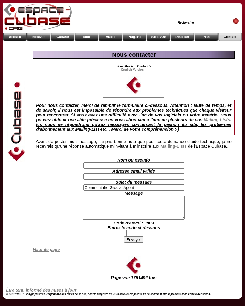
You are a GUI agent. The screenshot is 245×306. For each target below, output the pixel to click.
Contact (230, 37)
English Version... (133, 69)
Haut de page (46, 254)
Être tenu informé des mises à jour (41, 294)
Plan (206, 37)
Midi (86, 37)
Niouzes (38, 37)
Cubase (62, 37)
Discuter (182, 37)
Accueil (15, 37)
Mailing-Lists (217, 119)
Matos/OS (158, 37)
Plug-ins (134, 37)
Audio (111, 37)
